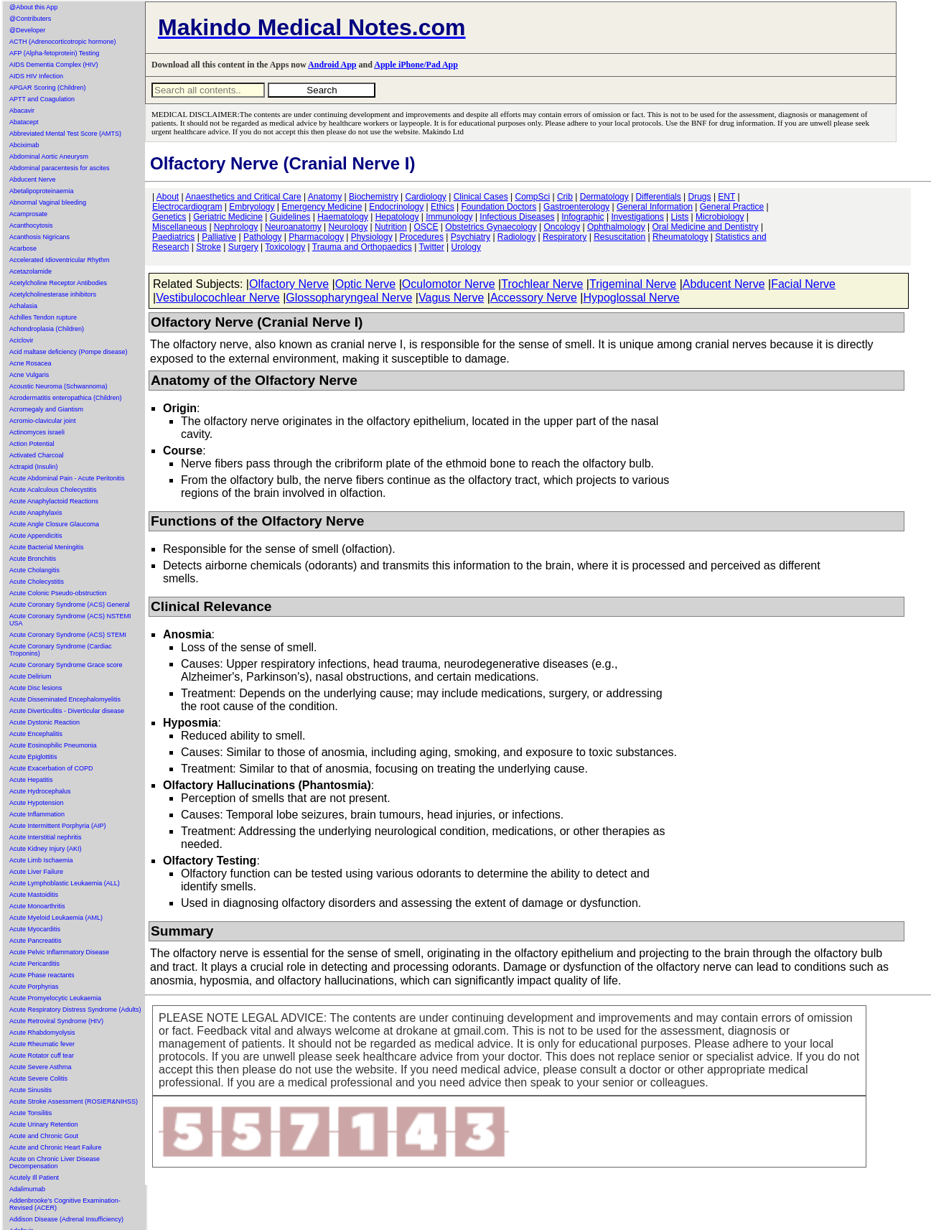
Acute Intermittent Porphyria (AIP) (57, 825)
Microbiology (720, 217)
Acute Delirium (30, 676)
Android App (332, 65)
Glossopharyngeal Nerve (349, 298)
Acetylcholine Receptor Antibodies (58, 282)
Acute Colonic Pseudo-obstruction (58, 593)
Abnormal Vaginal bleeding (47, 202)
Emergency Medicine (321, 207)
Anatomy (325, 197)
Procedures (422, 237)
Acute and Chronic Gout (43, 1136)
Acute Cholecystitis (36, 581)
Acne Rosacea (30, 363)
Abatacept (24, 122)
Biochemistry (373, 197)
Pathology (262, 237)
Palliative (219, 237)
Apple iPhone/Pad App (416, 65)
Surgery (243, 247)
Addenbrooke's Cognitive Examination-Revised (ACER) (65, 1204)
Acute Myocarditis (34, 929)
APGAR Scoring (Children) (47, 87)
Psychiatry (470, 237)
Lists (680, 217)
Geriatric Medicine (228, 217)
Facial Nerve (803, 284)
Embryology (251, 207)
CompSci (532, 197)
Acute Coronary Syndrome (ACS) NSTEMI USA (70, 619)
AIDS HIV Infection (36, 76)
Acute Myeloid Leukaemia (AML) (56, 917)
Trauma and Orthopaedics (362, 247)
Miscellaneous (179, 227)
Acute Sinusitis (30, 1090)
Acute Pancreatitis (35, 940)
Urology (466, 247)
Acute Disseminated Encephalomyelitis (65, 699)
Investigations (637, 217)
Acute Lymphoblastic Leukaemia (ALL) (64, 883)
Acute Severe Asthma (40, 1067)
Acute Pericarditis (34, 963)
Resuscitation (619, 237)
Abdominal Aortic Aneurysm (48, 156)
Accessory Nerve (533, 298)
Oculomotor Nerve (448, 284)
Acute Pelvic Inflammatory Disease (59, 952)
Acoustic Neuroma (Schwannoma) (58, 386)
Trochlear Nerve (542, 284)
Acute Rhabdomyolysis (42, 1032)
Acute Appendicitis (35, 535)
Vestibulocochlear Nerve (218, 298)
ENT (726, 197)
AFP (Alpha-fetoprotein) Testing (54, 53)
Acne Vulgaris (29, 374)
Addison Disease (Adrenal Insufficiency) (66, 1219)
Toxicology (285, 247)
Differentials (658, 197)
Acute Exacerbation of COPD (51, 768)
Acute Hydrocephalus (40, 791)
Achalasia (23, 305)
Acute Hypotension (36, 802)
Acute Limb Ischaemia (41, 860)
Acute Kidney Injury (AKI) (45, 848)
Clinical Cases (481, 197)
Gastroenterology (576, 207)
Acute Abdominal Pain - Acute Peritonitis (67, 478)
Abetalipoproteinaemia (41, 191)
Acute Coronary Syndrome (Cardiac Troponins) (60, 650)
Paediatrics (173, 237)
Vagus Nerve (451, 298)
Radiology (516, 237)
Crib (565, 197)
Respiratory (564, 237)
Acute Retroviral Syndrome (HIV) (56, 1021)
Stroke (208, 247)
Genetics (169, 217)
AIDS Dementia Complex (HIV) (53, 64)
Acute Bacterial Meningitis (46, 547)
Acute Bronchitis (32, 558)
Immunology (449, 217)
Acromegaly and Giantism (46, 409)
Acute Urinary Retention (43, 1124)
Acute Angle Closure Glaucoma (54, 524)
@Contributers (30, 18)
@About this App (33, 7)
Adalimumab (27, 1189)
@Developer (27, 30)
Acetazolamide (30, 271)
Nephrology (236, 227)
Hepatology (397, 217)
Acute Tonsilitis (30, 1113)
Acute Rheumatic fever (42, 1044)
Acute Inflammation (37, 814)
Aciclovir (21, 340)
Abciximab (24, 145)
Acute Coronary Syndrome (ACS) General (69, 604)
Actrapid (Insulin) (33, 466)
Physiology (372, 237)
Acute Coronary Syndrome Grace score (66, 664)
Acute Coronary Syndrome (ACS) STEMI (67, 634)
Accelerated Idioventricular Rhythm (59, 260)
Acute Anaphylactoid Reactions (53, 501)
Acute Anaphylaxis (35, 512)
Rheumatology (680, 237)
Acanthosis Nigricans (39, 237)
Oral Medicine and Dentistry (705, 227)
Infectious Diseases (516, 217)
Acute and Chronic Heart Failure (55, 1147)
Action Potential (32, 443)
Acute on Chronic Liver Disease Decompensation (54, 1162)
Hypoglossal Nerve (631, 298)
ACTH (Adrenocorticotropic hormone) (62, 41)
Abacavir (21, 110)
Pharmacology (316, 237)
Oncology (562, 227)
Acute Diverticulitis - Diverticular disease (66, 710)
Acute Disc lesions (35, 687)
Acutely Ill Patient (34, 1177)
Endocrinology (396, 207)
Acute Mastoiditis (33, 894)
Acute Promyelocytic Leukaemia (55, 998)
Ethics (442, 207)
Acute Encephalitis (35, 733)
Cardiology (425, 197)
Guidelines (290, 217)
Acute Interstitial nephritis (45, 837)
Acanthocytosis (31, 225)
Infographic (582, 217)
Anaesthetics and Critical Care (243, 197)
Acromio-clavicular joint (42, 420)
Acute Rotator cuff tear (41, 1055)
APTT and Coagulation (42, 99)
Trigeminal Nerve (632, 284)
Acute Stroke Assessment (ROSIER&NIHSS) (73, 1101)
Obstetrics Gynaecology (490, 227)
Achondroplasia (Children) (46, 328)
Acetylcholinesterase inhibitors (52, 294)
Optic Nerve (365, 284)
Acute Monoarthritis (37, 906)
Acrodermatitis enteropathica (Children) (65, 397)
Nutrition (391, 227)
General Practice (732, 207)
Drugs (699, 197)
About (167, 197)
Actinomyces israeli (37, 432)
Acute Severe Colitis (38, 1078)
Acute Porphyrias (34, 986)
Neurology (348, 227)
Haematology (342, 217)
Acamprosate (28, 214)
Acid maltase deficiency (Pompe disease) (68, 351)
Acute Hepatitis (31, 779)
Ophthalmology (616, 227)
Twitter (431, 247)
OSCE (426, 227)
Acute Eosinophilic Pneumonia (53, 745)
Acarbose (23, 248)
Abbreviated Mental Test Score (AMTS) (65, 133)
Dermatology (604, 197)
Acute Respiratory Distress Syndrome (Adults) (75, 1009)
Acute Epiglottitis (33, 756)
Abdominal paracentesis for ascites (59, 168)
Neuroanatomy (293, 227)
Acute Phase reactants (42, 975)
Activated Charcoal (36, 455)
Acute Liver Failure (36, 871)
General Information (655, 207)
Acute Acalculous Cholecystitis (53, 489)
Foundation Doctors (499, 207)
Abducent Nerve (32, 179)
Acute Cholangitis (34, 570)
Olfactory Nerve (289, 284)
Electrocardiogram (187, 207)
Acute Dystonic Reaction (44, 722)
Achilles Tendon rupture (43, 317)
